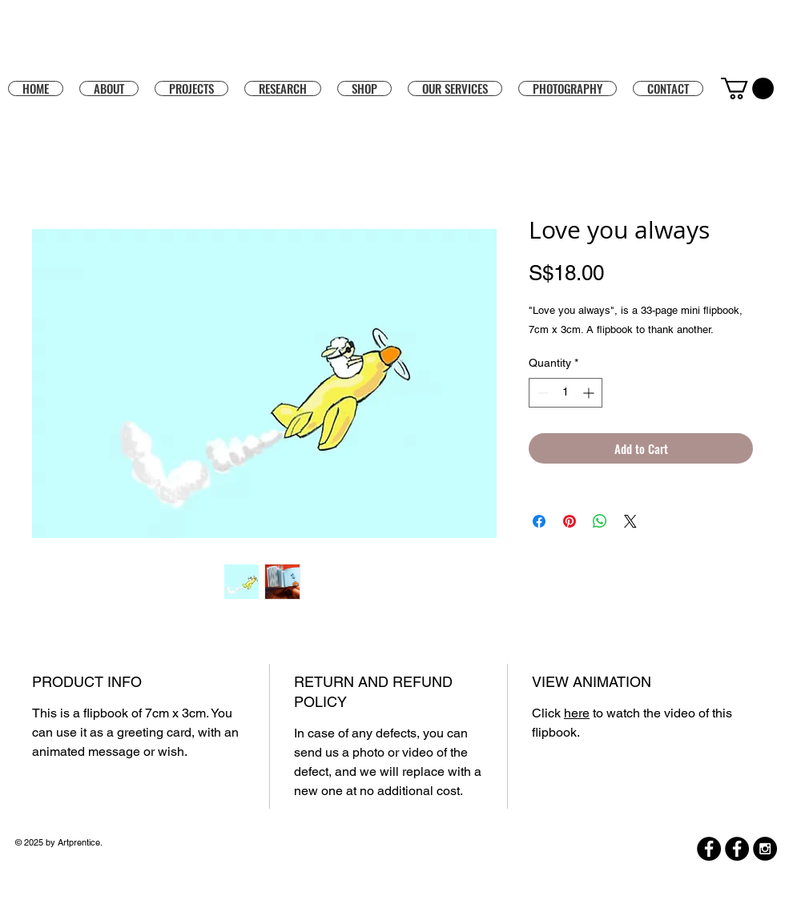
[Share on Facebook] (539, 521)
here (577, 713)
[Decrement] (541, 393)
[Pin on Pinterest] (569, 521)
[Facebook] (709, 849)
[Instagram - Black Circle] (765, 849)
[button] (364, 88)
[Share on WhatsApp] (600, 521)
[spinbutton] (565, 393)
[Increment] (590, 393)
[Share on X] (630, 521)
